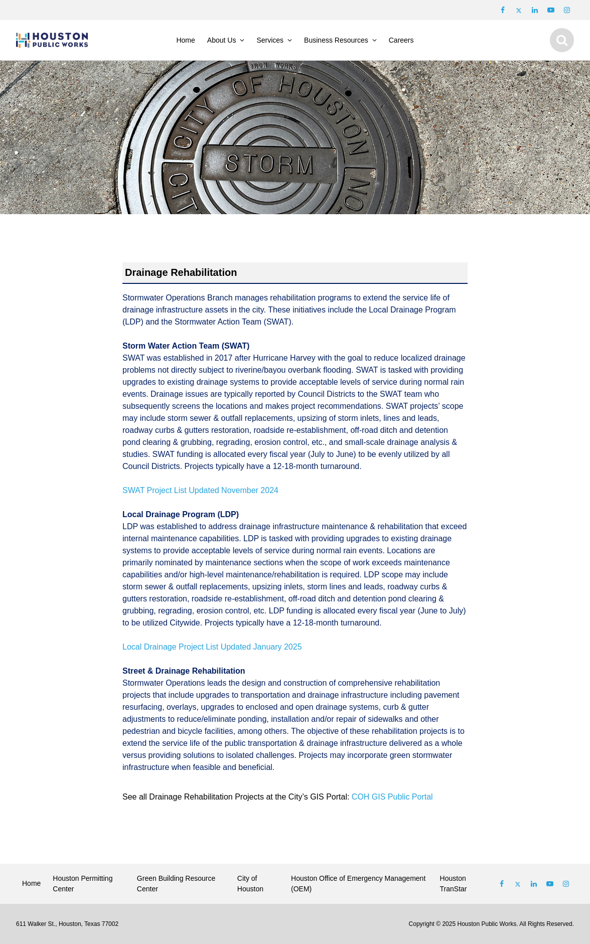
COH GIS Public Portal (392, 797)
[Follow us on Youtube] (551, 10)
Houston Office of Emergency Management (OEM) (358, 883)
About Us (221, 40)
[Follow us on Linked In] (534, 884)
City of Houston (250, 883)
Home (185, 40)
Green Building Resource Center (176, 883)
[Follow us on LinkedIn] (535, 10)
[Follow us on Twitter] (519, 10)
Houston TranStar (453, 883)
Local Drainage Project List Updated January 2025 (212, 647)
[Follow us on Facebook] (503, 10)
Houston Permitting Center (82, 883)
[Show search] (562, 40)
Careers (401, 40)
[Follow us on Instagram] (567, 10)
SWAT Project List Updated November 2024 (200, 490)
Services (269, 40)
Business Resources (336, 40)
